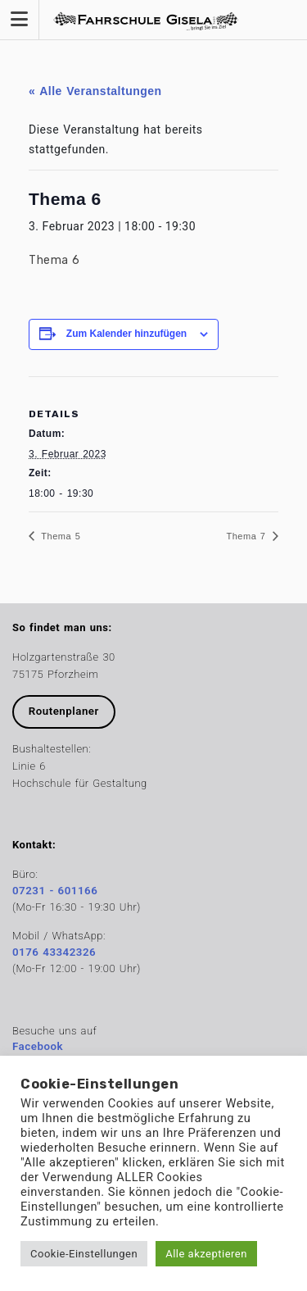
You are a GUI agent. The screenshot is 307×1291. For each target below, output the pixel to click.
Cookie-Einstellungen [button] (84, 1254)
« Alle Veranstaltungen (95, 91)
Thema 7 (248, 536)
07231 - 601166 (54, 890)
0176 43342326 (54, 952)
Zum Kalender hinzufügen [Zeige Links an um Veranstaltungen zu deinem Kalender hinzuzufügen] (126, 333)
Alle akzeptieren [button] (206, 1254)
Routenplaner (64, 711)
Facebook (37, 1046)
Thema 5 (59, 536)
